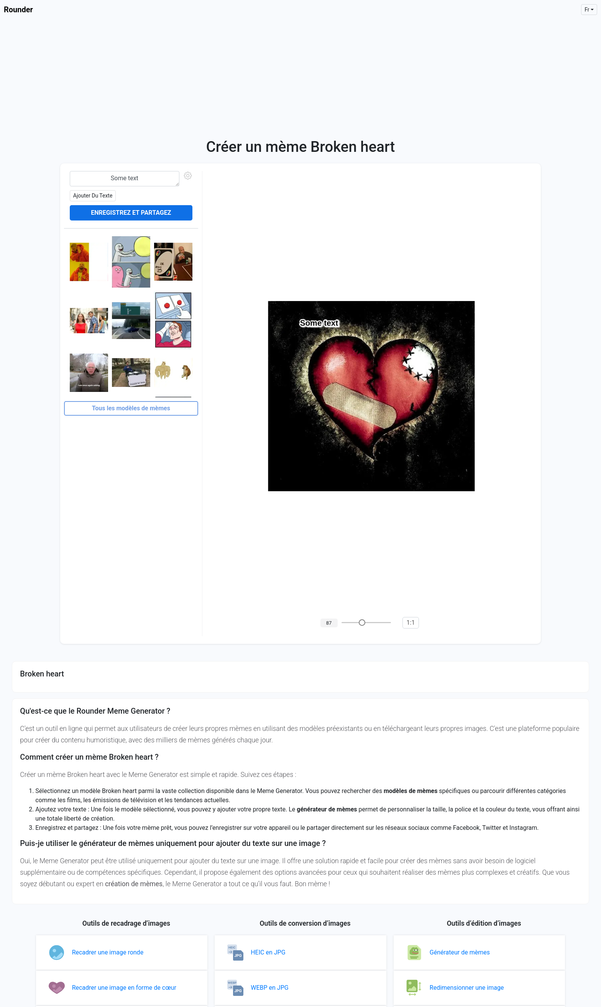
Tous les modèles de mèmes (131, 408)
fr (587, 10)
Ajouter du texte (93, 196)
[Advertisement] (300, 76)
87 (329, 623)
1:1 (411, 622)
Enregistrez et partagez (131, 212)
